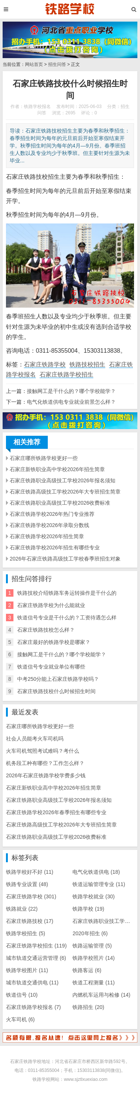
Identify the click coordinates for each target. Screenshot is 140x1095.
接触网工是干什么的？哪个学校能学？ (71, 391)
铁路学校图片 (27, 970)
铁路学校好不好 (29, 872)
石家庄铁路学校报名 (33, 1007)
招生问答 (57, 64)
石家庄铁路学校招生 (66, 374)
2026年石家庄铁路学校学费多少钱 (45, 775)
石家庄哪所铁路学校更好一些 (44, 458)
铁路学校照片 (93, 958)
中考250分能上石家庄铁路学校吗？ (58, 679)
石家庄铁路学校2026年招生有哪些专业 (55, 547)
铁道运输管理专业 (98, 884)
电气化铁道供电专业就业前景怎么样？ (71, 402)
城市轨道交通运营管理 (36, 958)
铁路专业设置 (27, 884)
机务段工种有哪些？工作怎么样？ (45, 763)
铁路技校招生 (87, 364)
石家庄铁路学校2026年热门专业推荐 (52, 514)
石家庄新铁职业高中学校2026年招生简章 (57, 469)
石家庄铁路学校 (45, 364)
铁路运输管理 (92, 946)
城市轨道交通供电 (32, 983)
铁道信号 (22, 995)
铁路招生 (88, 1007)
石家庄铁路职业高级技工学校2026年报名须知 (62, 480)
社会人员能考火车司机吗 (34, 739)
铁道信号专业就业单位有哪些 (51, 667)
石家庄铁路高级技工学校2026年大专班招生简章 (65, 492)
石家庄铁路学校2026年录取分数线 (49, 525)
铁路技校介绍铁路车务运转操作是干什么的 (66, 593)
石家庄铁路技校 (29, 921)
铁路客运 (86, 970)
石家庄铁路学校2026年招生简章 (47, 536)
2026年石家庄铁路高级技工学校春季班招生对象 (65, 559)
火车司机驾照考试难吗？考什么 (42, 751)
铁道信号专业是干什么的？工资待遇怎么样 (66, 617)
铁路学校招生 (25, 933)
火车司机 (20, 1019)
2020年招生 (90, 933)
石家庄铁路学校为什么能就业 (51, 605)
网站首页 (34, 64)
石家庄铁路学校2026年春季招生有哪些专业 (56, 812)
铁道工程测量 (93, 983)
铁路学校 (88, 909)
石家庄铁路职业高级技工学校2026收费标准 (60, 503)
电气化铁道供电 (96, 872)
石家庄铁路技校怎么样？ (46, 630)
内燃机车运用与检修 (101, 995)
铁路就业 (22, 909)
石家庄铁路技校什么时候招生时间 (56, 691)
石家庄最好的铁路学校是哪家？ (53, 642)
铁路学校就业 (93, 896)
